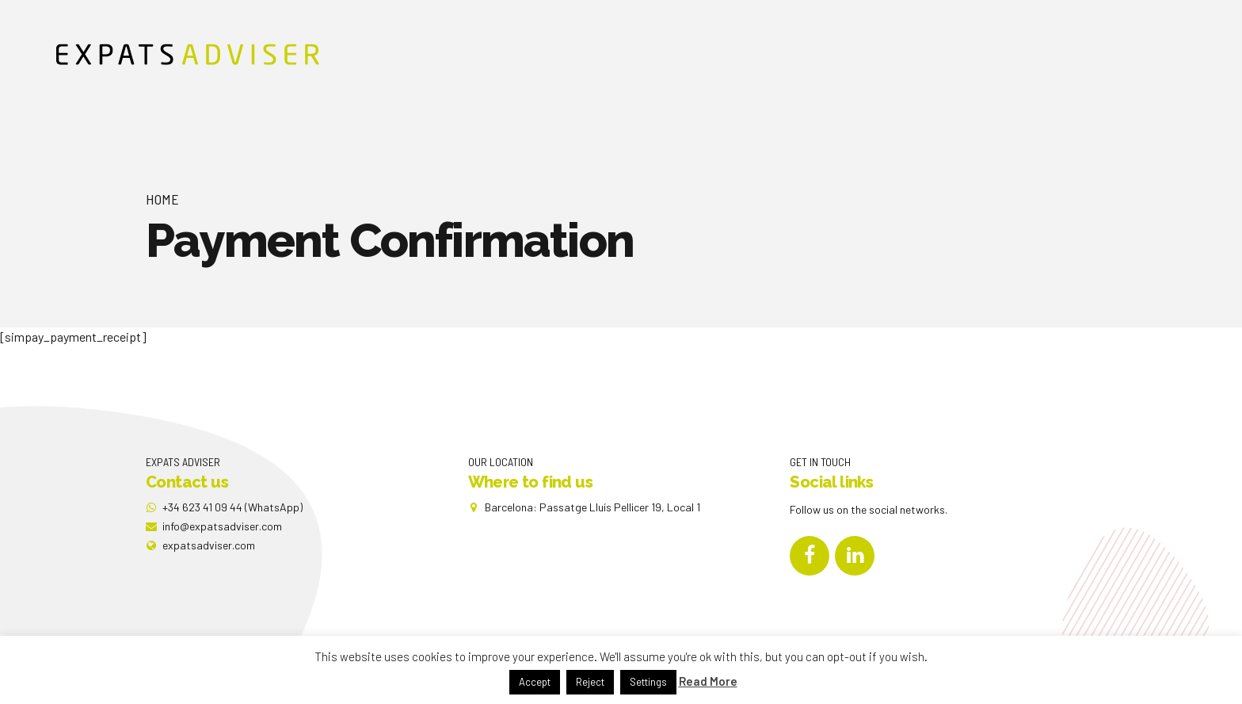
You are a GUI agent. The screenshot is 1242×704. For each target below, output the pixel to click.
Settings (648, 681)
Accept (535, 681)
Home (162, 199)
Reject (590, 681)
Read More (708, 681)
